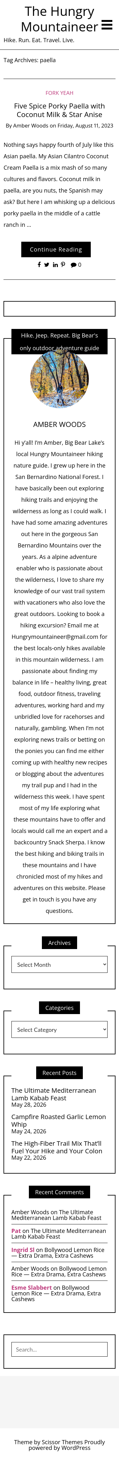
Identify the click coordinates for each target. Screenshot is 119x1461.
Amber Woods (31, 125)
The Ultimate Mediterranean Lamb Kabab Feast (53, 1094)
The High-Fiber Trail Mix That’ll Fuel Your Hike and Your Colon (56, 1147)
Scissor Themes (62, 1442)
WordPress (76, 1447)
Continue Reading (56, 249)
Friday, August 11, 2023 (85, 125)
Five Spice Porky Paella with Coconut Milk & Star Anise (59, 110)
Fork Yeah (59, 92)
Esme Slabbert (31, 1287)
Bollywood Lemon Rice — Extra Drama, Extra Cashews (57, 1252)
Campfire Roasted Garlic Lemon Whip (58, 1120)
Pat (16, 1231)
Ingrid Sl (23, 1250)
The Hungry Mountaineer (59, 18)
